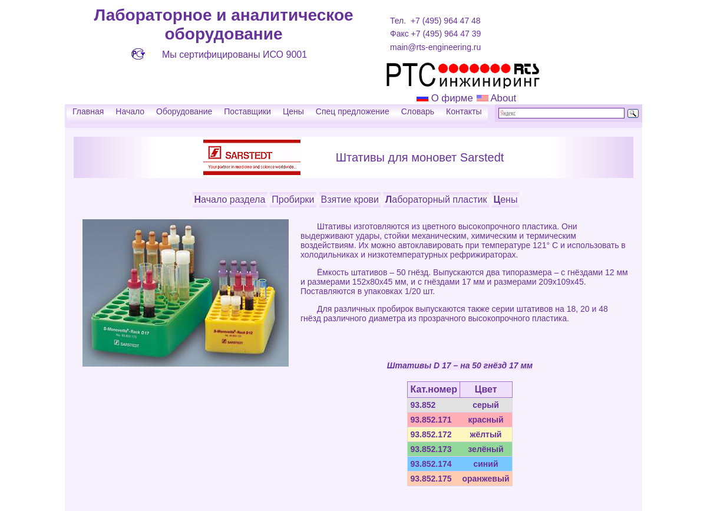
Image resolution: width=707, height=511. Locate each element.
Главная (88, 111)
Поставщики (247, 111)
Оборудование (184, 111)
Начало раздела (230, 199)
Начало (129, 111)
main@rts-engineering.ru (435, 47)
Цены (293, 111)
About (502, 98)
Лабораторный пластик (436, 199)
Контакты (463, 111)
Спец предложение (352, 111)
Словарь (417, 111)
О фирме (452, 98)
